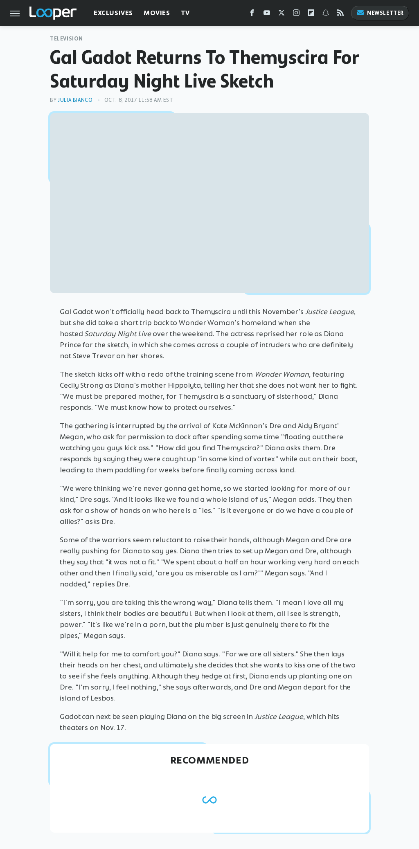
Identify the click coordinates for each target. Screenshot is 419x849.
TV (185, 13)
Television (66, 38)
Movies (157, 13)
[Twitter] (281, 14)
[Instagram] (296, 14)
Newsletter (380, 12)
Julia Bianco (75, 100)
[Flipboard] (311, 14)
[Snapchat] (326, 14)
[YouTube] (267, 14)
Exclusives (113, 13)
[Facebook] (252, 14)
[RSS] (340, 14)
